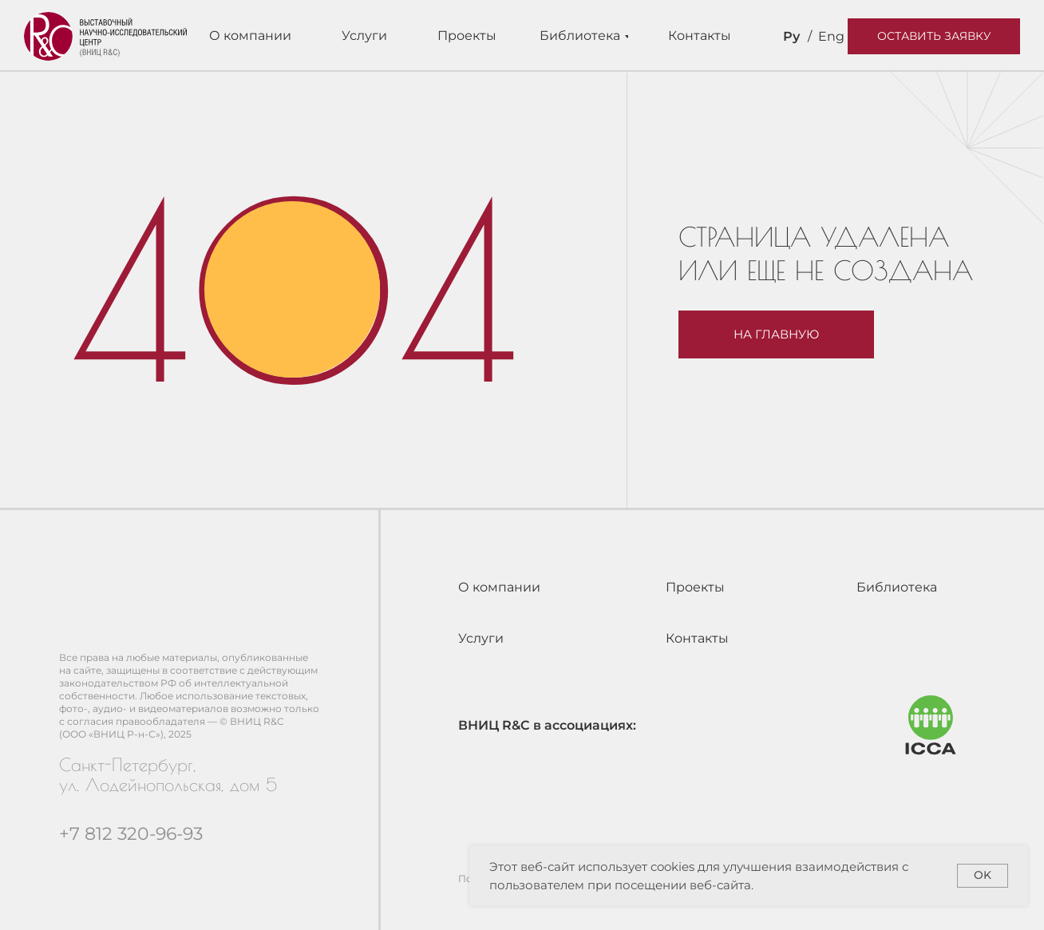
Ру (791, 36)
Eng (831, 36)
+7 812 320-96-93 (131, 834)
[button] (934, 36)
